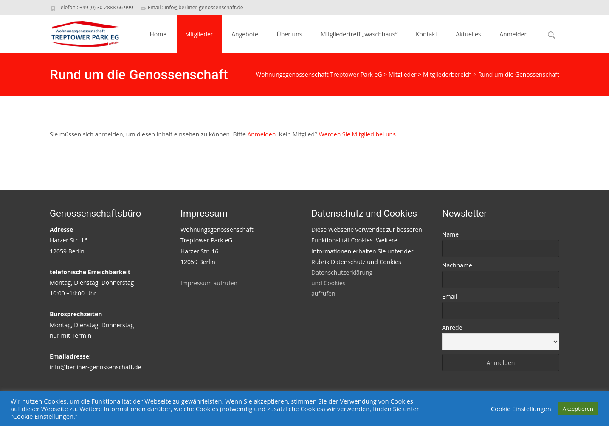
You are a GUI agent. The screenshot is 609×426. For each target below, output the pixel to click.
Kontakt (426, 34)
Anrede (452, 327)
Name (450, 234)
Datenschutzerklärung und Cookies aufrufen (341, 283)
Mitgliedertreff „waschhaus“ (359, 34)
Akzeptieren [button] (578, 408)
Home (158, 34)
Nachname (457, 265)
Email (449, 296)
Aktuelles (468, 34)
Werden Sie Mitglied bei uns (357, 134)
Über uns (289, 34)
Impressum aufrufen (208, 283)
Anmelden (513, 34)
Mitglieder (199, 34)
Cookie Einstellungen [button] (521, 408)
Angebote (244, 34)
